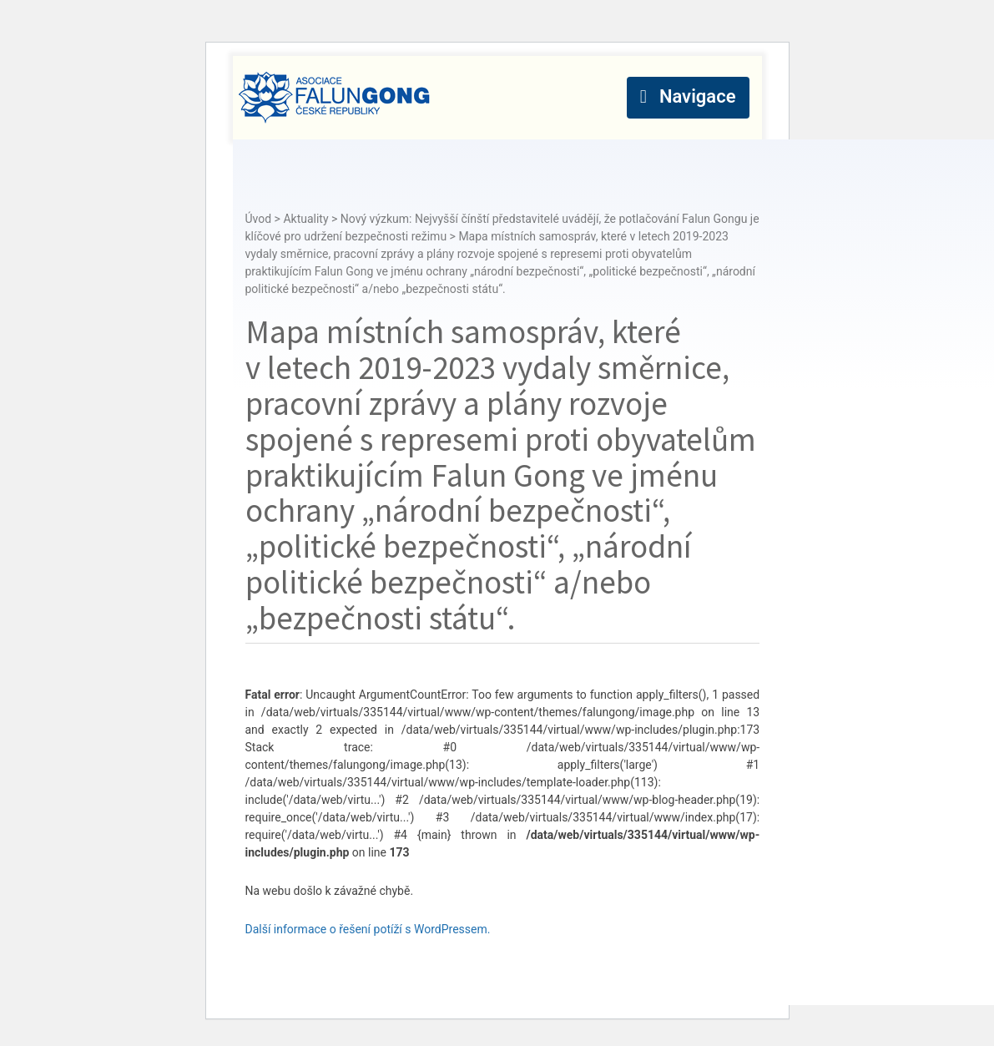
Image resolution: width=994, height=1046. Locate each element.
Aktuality (305, 218)
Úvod (258, 218)
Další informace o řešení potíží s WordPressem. (368, 929)
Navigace (697, 96)
